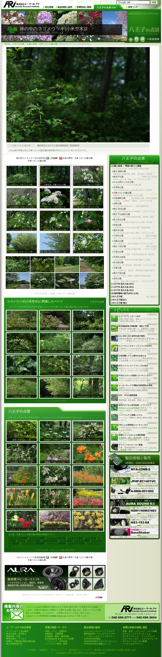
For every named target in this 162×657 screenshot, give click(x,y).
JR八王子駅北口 (119, 300)
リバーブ (138, 410)
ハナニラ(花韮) (33, 540)
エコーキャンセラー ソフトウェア (99, 631)
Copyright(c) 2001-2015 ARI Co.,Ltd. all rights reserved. (81, 653)
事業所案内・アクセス (16, 639)
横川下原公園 (119, 273)
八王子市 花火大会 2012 (123, 290)
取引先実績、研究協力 (16, 634)
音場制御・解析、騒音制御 (130, 438)
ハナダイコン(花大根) (56, 538)
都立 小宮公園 (135, 246)
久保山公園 (118, 252)
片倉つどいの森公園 (48, 44)
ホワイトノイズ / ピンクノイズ (137, 634)
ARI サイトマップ (58, 650)
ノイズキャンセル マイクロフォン (99, 636)
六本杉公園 (135, 235)
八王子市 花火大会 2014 (123, 284)
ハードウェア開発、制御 (56, 644)
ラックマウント (149, 636)
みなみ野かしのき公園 (123, 182)
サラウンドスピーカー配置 (135, 641)
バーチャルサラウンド (133, 644)
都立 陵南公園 (119, 171)
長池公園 (117, 225)
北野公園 (117, 203)
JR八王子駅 (135, 296)
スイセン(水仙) (66, 540)
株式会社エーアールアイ (80, 650)
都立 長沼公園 (119, 209)
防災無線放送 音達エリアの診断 (59, 639)
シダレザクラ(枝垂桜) (18, 538)
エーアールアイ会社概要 (17, 631)
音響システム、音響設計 (56, 631)
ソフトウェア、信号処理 (56, 641)
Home (7, 44)
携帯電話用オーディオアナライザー (100, 634)
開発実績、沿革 (13, 636)
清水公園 (117, 278)
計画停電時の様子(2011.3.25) (125, 293)
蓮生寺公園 (118, 230)
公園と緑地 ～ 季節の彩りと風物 (126, 166)
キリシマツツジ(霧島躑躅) (33, 543)
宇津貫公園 (118, 187)
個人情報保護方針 (14, 644)
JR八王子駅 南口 (119, 303)
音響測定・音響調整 (54, 634)
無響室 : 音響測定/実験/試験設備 (20, 641)
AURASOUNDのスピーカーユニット (100, 641)
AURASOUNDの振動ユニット (97, 644)
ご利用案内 (31, 650)
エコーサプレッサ (150, 639)
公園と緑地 (32, 44)
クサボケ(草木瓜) (50, 540)
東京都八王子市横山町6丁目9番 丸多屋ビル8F (115, 650)
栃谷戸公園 (135, 176)
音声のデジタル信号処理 (129, 408)
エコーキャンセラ (131, 639)
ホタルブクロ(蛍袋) (76, 543)
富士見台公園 (119, 219)
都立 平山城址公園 (121, 214)
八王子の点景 (18, 44)
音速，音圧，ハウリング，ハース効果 (140, 631)
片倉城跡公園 (135, 198)
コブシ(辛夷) (90, 538)
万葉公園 (117, 268)
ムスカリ (21, 540)
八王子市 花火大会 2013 (123, 287)
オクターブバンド (131, 636)
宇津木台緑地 (119, 257)
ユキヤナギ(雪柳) (75, 538)
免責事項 (43, 650)
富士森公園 (118, 262)
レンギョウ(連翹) (82, 540)
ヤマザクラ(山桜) (37, 538)
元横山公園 (118, 241)
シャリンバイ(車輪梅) (56, 543)
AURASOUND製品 (92, 639)
